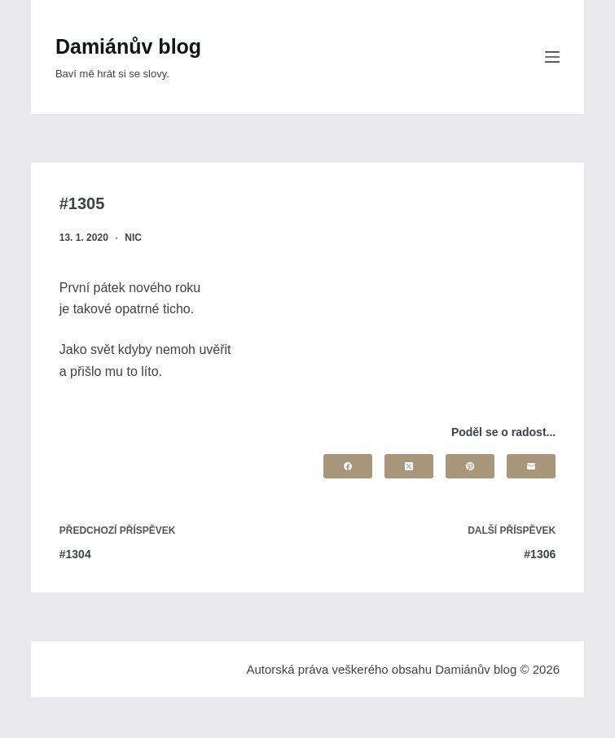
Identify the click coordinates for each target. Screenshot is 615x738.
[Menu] (552, 57)
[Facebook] (347, 466)
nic (133, 237)
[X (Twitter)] (408, 466)
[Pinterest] (470, 466)
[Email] (531, 466)
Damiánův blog (128, 46)
